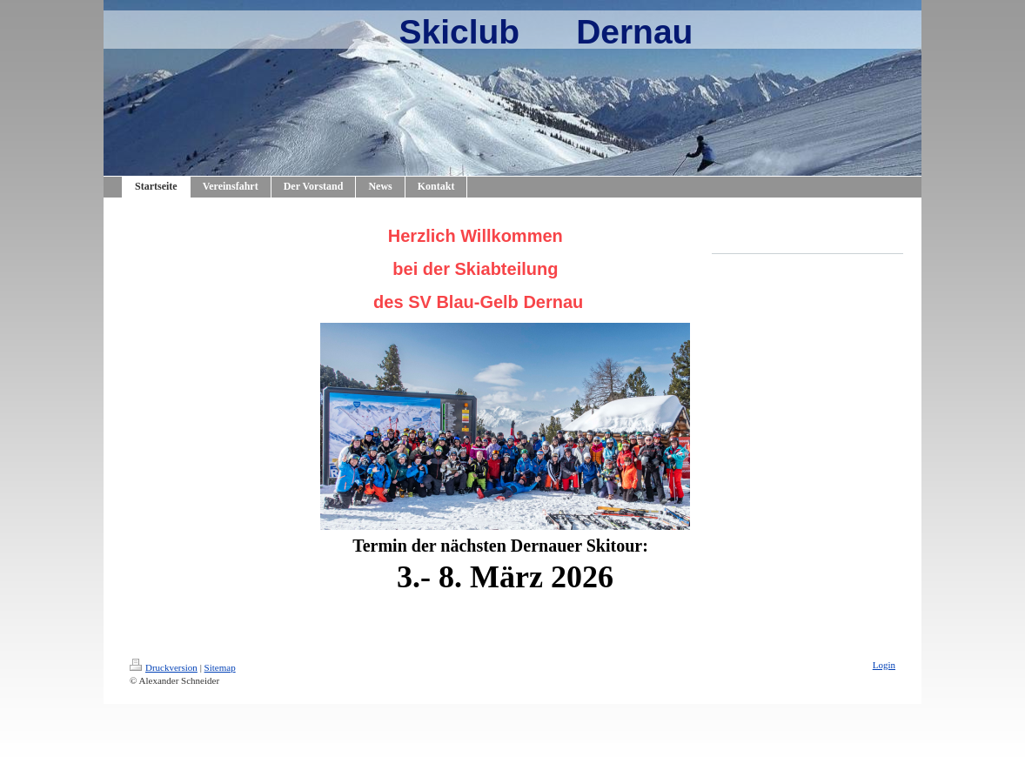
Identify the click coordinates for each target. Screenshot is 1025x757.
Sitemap (220, 667)
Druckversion (164, 667)
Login (884, 665)
